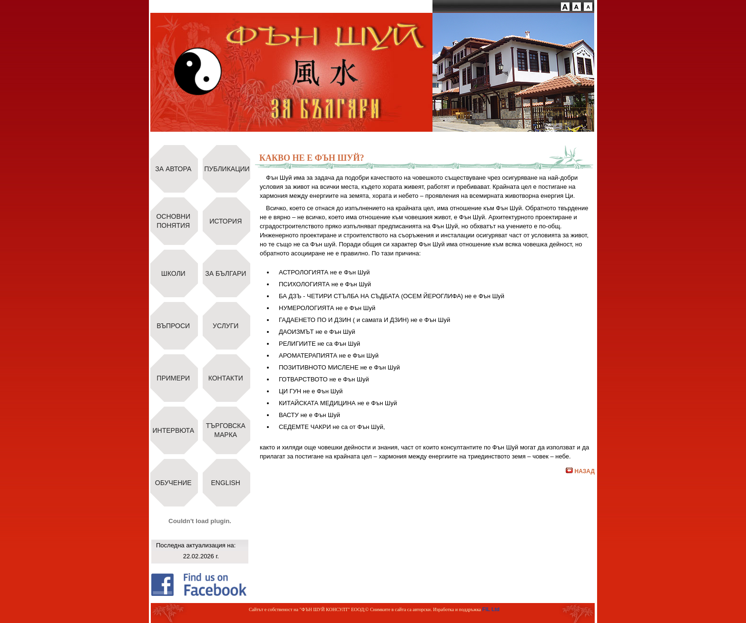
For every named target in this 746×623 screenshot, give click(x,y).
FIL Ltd (491, 609)
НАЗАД (580, 471)
